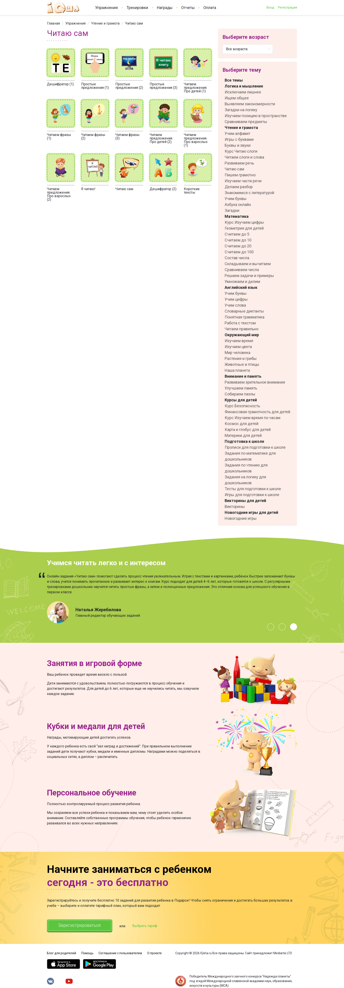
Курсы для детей (241, 400)
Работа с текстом (240, 323)
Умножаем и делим (242, 281)
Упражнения (106, 7)
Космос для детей (241, 423)
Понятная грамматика (244, 317)
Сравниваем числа (242, 269)
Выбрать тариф (145, 926)
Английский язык (241, 287)
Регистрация (287, 7)
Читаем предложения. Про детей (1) (195, 87)
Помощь (87, 953)
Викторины (235, 506)
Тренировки (137, 7)
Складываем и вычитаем (248, 263)
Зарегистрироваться (80, 925)
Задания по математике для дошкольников (250, 456)
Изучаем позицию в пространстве (256, 115)
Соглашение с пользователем (120, 953)
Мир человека (237, 352)
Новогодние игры (241, 518)
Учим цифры (236, 299)
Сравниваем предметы (246, 121)
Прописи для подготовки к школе (255, 447)
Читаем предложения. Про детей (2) (161, 138)
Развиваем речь (239, 163)
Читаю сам (124, 189)
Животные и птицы (242, 364)
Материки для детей (243, 435)
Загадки (232, 210)
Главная (53, 23)
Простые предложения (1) (95, 86)
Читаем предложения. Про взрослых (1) (196, 140)
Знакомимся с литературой (249, 192)
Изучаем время (239, 340)
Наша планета (237, 370)
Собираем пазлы (240, 394)
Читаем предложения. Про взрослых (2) (59, 194)
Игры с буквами (239, 139)
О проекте (154, 953)
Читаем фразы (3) (127, 136)
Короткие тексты (192, 191)
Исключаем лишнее (243, 92)
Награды (164, 7)
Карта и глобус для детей (248, 429)
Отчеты (188, 7)
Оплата (209, 7)
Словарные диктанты (244, 311)
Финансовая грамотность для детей (257, 411)
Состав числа (237, 257)
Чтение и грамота (105, 23)
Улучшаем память (241, 388)
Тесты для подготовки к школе (253, 488)
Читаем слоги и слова (244, 157)
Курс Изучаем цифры (244, 222)
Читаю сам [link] (134, 23)
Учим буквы (236, 198)
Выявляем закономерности (250, 104)
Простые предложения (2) (129, 86)
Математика (237, 216)
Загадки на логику (241, 109)
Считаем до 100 (239, 252)
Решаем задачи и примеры (249, 275)
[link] (53, 23)
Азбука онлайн (238, 204)
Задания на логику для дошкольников (245, 480)
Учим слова (235, 305)
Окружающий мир (242, 334)
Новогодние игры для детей (251, 512)
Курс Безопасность (242, 406)
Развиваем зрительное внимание (255, 382)
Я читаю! (88, 189)
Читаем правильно (241, 329)
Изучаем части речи (243, 181)
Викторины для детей (245, 500)
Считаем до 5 (237, 234)
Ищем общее (237, 98)
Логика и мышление (244, 86)
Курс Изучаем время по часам (252, 417)
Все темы (234, 80)
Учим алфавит (237, 133)
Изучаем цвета (238, 346)
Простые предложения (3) (163, 86)
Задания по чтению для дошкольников (246, 468)
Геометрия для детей (244, 228)
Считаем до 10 (238, 240)
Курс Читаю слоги (241, 151)
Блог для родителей (61, 953)
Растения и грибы (241, 358)
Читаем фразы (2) (93, 136)
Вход (270, 7)
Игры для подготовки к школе (252, 494)
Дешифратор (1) (60, 84)
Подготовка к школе (244, 441)
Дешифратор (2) (163, 189)
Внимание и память (243, 376)
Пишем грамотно (240, 175)
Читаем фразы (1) (59, 136)
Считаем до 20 (238, 246)
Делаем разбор (239, 186)
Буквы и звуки (238, 145)
